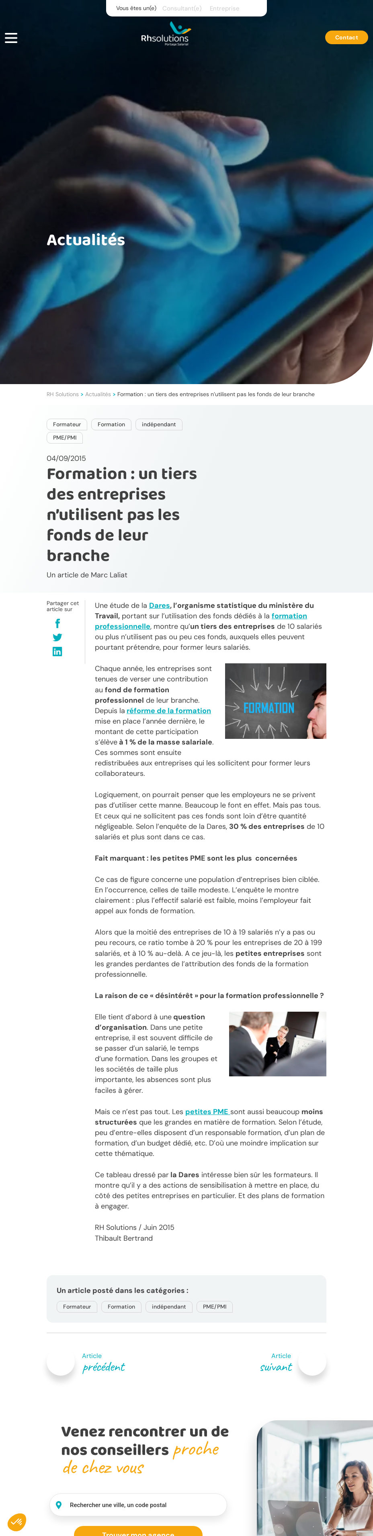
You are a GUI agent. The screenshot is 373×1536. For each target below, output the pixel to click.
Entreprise (225, 8)
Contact (346, 37)
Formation (111, 424)
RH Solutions (63, 394)
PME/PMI (64, 437)
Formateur (67, 424)
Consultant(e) (182, 8)
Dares (159, 605)
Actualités (98, 394)
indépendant (159, 424)
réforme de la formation (169, 711)
